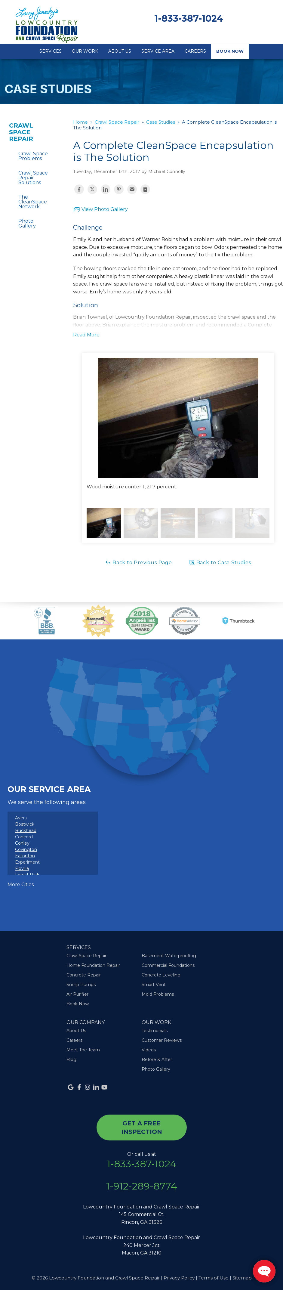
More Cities (21, 884)
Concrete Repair (83, 975)
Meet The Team (83, 1050)
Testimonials (155, 1030)
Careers (195, 51)
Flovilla (22, 868)
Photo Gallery (27, 223)
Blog (71, 1059)
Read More (86, 335)
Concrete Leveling (161, 975)
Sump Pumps (81, 984)
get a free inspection (141, 1127)
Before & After (157, 1059)
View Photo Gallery (100, 209)
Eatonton (25, 855)
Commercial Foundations (168, 965)
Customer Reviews (162, 1040)
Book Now (230, 51)
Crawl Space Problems (33, 156)
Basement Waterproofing (169, 955)
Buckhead (25, 830)
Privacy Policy (179, 1278)
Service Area (157, 51)
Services (50, 51)
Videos (149, 1050)
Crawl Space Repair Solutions (33, 177)
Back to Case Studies (220, 562)
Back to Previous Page (138, 562)
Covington (26, 849)
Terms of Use (213, 1278)
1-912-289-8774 (141, 1186)
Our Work (85, 51)
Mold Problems (158, 994)
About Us (119, 51)
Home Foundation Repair (93, 965)
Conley (22, 843)
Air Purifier (77, 994)
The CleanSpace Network (32, 201)
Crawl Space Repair (21, 132)
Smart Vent (154, 984)
